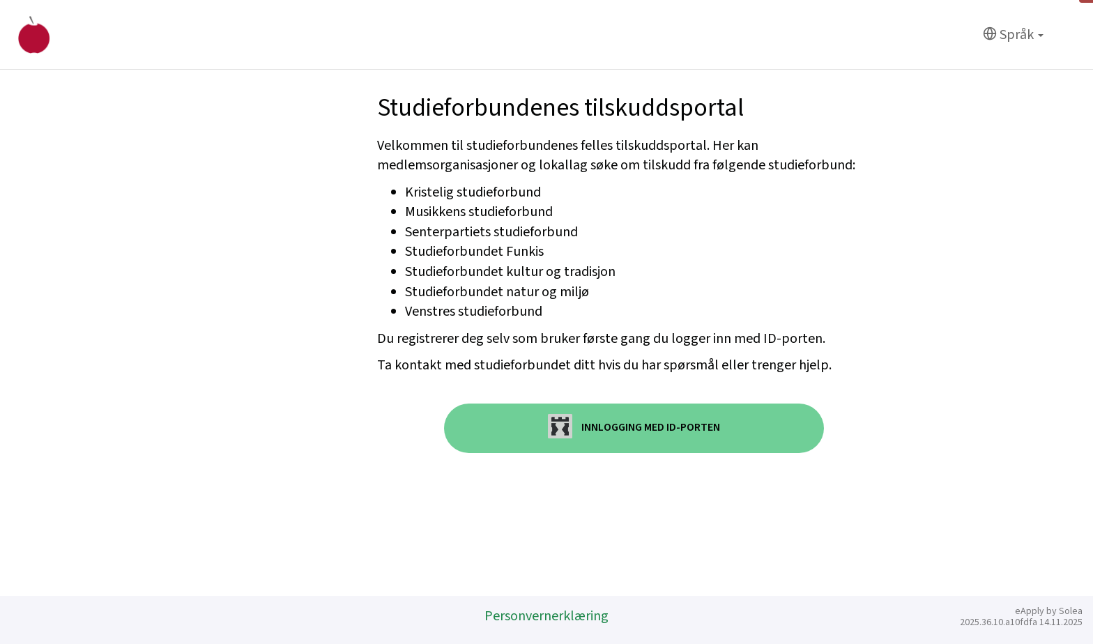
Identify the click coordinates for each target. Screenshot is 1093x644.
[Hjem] (33, 34)
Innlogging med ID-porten (634, 426)
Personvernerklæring (546, 616)
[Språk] (1013, 35)
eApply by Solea (1049, 611)
